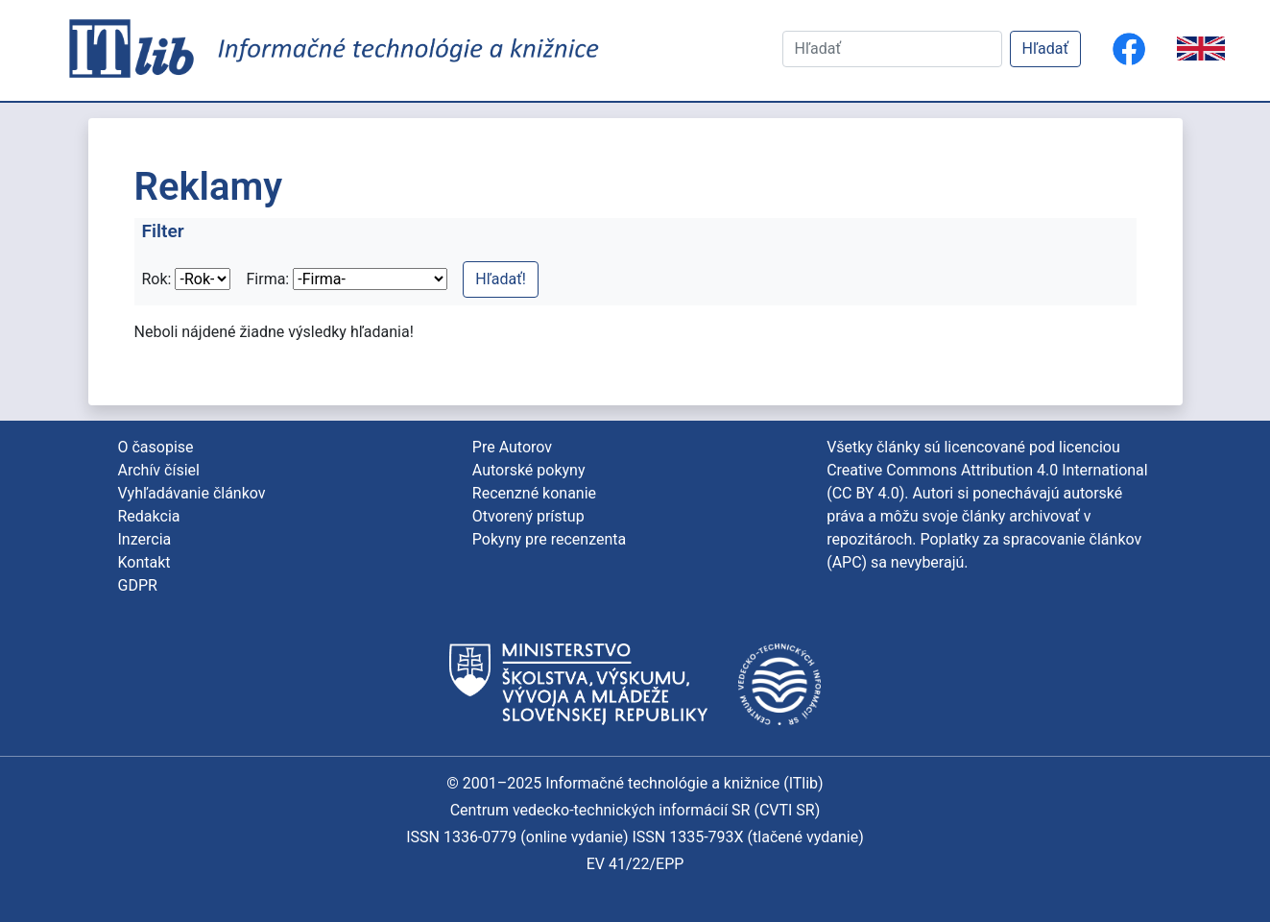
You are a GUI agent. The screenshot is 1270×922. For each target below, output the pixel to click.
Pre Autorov (512, 447)
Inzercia (145, 539)
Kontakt (144, 562)
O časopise (156, 447)
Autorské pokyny (529, 470)
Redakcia (149, 516)
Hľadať (1045, 48)
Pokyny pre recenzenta (549, 539)
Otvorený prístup (528, 516)
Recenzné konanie (534, 493)
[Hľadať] (892, 49)
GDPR (137, 585)
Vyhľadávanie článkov (192, 493)
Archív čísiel (159, 470)
